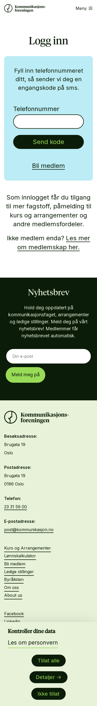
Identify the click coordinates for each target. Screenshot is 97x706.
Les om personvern (33, 642)
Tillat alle (48, 660)
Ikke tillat (48, 694)
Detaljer (45, 677)
